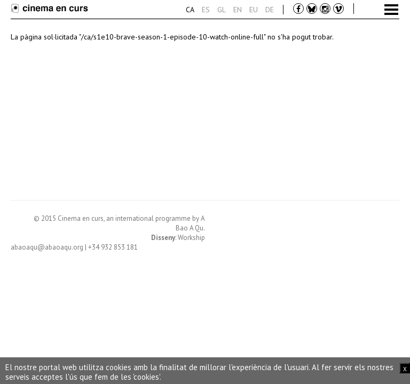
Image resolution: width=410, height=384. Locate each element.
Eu (253, 9)
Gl (221, 9)
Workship (191, 237)
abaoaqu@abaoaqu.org (47, 247)
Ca (190, 9)
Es (206, 9)
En (237, 9)
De (269, 9)
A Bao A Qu (190, 223)
